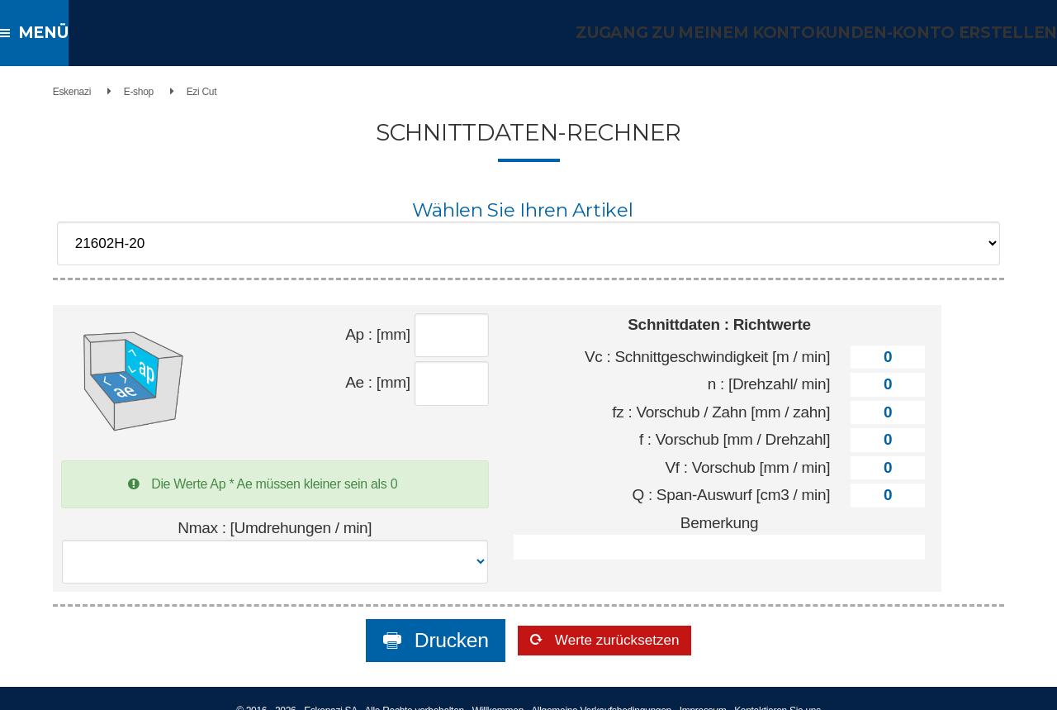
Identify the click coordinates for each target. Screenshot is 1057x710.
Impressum (703, 690)
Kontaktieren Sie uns (777, 690)
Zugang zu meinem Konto (715, 33)
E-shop (119, 92)
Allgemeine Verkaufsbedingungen (601, 690)
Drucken (412, 620)
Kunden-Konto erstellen (943, 33)
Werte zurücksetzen (618, 620)
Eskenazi (52, 92)
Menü (47, 33)
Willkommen (498, 690)
